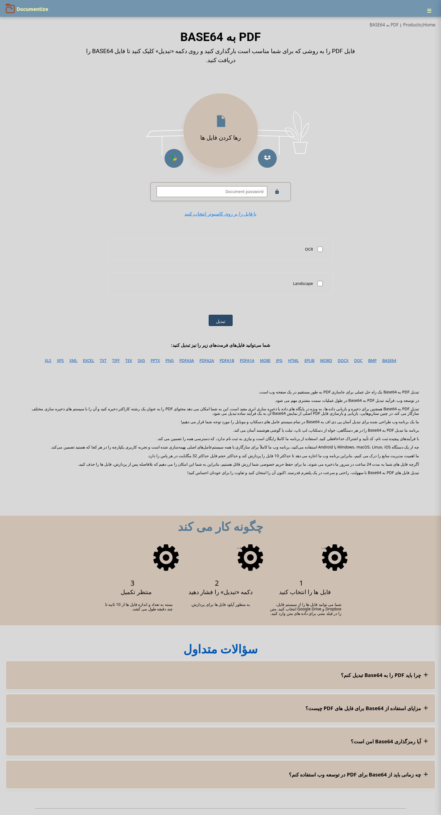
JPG (279, 360)
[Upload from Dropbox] (267, 158)
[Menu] (429, 10)
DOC (358, 360)
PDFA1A (247, 360)
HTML (293, 360)
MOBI (265, 360)
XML (73, 360)
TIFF (116, 360)
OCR (309, 249)
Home (429, 25)
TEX (128, 360)
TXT (103, 360)
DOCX (343, 360)
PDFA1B (227, 360)
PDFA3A (186, 360)
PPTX (155, 360)
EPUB (309, 360)
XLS (48, 360)
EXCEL (88, 360)
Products (412, 25)
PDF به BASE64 (384, 25)
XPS (60, 360)
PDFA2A (206, 360)
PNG (169, 360)
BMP (372, 360)
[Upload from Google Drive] (174, 158)
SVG (141, 360)
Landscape (303, 283)
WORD (326, 360)
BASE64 (389, 360)
